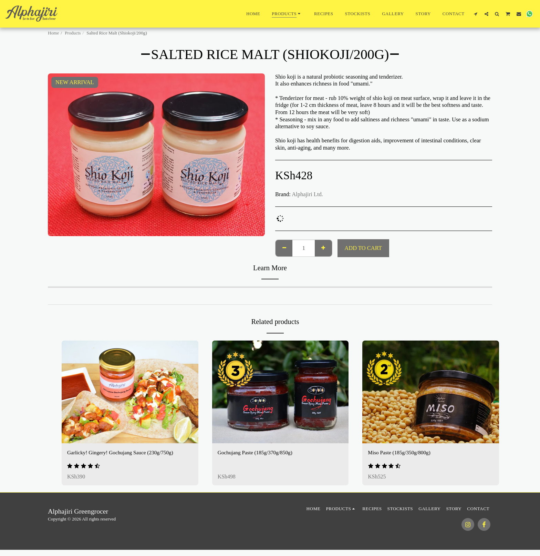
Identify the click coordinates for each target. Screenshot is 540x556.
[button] (476, 13)
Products (73, 33)
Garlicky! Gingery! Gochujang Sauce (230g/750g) (124, 452)
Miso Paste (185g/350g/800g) (401, 452)
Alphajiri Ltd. (307, 194)
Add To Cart (363, 248)
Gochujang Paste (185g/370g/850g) (258, 452)
